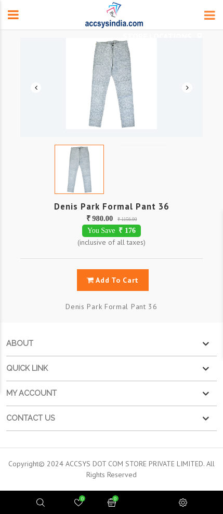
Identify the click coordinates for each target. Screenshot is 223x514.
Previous (36, 87)
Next (187, 87)
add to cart (112, 280)
